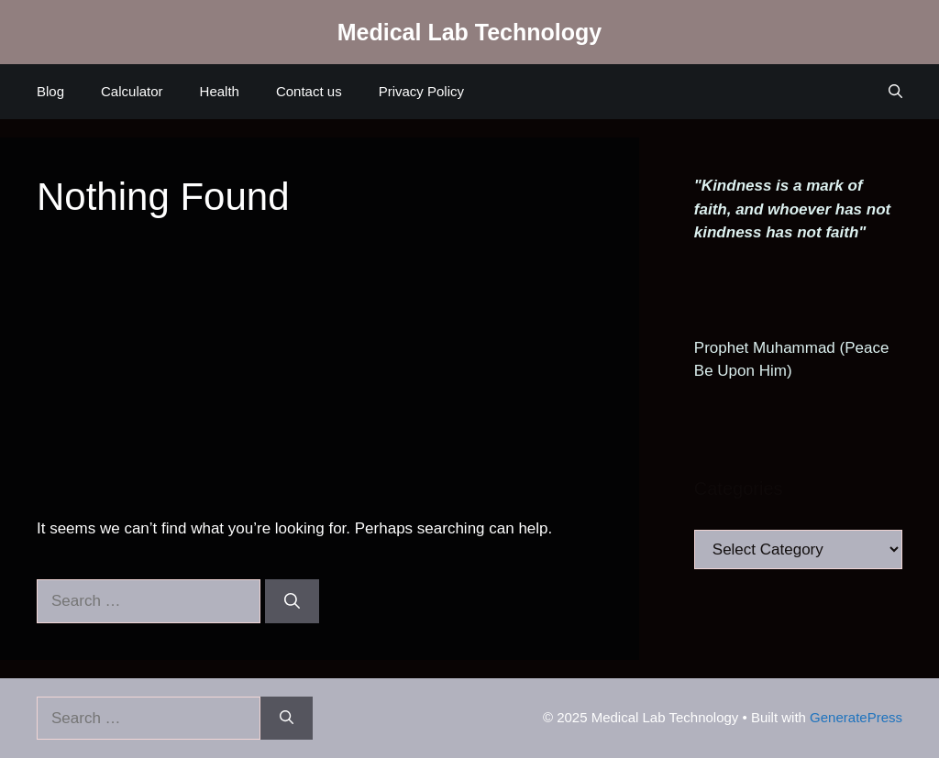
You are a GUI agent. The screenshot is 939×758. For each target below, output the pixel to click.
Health (219, 91)
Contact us (309, 91)
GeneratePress (856, 717)
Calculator (132, 91)
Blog (50, 91)
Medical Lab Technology (469, 32)
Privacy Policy (421, 91)
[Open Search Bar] (895, 91)
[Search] (292, 601)
